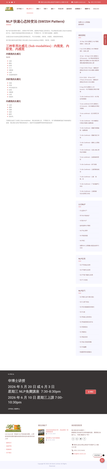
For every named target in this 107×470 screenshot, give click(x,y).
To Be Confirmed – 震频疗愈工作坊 (89, 136)
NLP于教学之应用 (85, 270)
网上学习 (29, 9)
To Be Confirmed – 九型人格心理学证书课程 (89, 151)
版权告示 (8, 443)
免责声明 (8, 446)
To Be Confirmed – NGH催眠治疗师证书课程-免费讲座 (89, 122)
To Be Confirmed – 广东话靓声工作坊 (89, 185)
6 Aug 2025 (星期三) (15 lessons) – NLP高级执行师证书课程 (89, 89)
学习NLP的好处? (85, 215)
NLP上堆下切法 (84, 302)
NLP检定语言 (84, 337)
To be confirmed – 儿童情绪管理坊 (89, 158)
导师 (45, 9)
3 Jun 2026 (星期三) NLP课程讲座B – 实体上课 (89, 50)
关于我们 (19, 9)
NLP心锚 (82, 312)
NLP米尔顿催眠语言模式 (87, 307)
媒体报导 (69, 9)
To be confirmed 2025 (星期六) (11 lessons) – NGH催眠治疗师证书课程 (89, 106)
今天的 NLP (83, 220)
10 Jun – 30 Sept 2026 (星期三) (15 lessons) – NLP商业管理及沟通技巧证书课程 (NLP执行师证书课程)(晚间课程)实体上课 (89, 59)
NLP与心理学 (84, 230)
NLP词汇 (82, 240)
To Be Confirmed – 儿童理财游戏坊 (89, 171)
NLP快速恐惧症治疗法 (86, 322)
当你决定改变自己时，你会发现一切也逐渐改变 (57, 431)
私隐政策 (8, 449)
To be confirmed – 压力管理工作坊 (89, 115)
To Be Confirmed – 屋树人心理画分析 (89, 144)
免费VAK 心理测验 (84, 22)
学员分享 (60, 9)
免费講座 (77, 9)
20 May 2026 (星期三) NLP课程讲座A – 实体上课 (89, 43)
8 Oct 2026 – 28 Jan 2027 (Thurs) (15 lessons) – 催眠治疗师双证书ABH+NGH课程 (89, 80)
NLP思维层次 (84, 327)
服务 (52, 9)
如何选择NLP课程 (85, 225)
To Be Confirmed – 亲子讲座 (88, 164)
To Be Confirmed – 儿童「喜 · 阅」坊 (88, 178)
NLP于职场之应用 (85, 265)
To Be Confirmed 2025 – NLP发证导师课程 (89, 98)
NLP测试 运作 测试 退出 (87, 297)
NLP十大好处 (84, 280)
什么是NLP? (83, 210)
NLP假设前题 (84, 235)
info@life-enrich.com (79, 2)
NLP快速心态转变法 (86, 317)
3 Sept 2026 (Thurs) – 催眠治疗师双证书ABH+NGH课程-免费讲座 (89, 70)
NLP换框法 (83, 332)
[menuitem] (87, 8)
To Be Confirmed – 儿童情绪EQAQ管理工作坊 (88, 192)
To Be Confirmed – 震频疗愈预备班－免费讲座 (89, 129)
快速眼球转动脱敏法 (86, 352)
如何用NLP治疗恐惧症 (53, 438)
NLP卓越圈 (83, 347)
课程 (37, 9)
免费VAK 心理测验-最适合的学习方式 (89, 247)
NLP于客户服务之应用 (86, 275)
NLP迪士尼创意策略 (86, 342)
